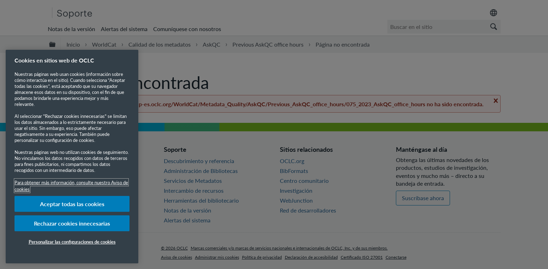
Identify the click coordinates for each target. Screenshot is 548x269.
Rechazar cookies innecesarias (72, 223)
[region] (72, 156)
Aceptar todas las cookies (72, 204)
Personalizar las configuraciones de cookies (72, 241)
